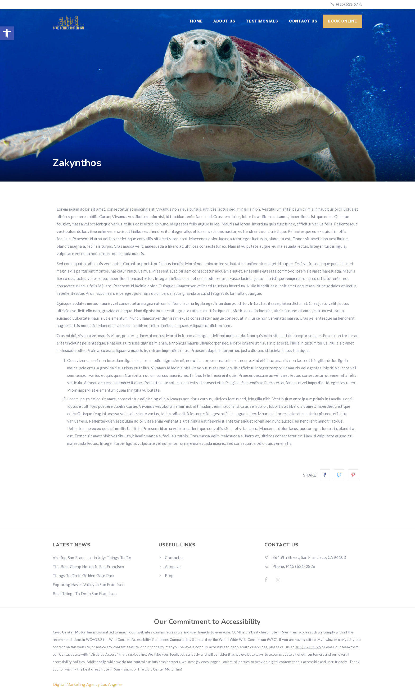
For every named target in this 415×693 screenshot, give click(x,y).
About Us (225, 21)
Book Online (342, 21)
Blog (169, 575)
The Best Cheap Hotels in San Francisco (88, 566)
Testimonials (262, 21)
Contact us (303, 21)
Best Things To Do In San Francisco (85, 593)
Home (197, 21)
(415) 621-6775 (348, 4)
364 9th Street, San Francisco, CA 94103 (305, 557)
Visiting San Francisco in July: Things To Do (92, 557)
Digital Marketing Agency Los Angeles (88, 684)
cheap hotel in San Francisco (281, 632)
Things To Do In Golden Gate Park (83, 575)
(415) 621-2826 (308, 647)
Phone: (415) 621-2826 (289, 566)
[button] (7, 33)
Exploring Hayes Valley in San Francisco (89, 584)
